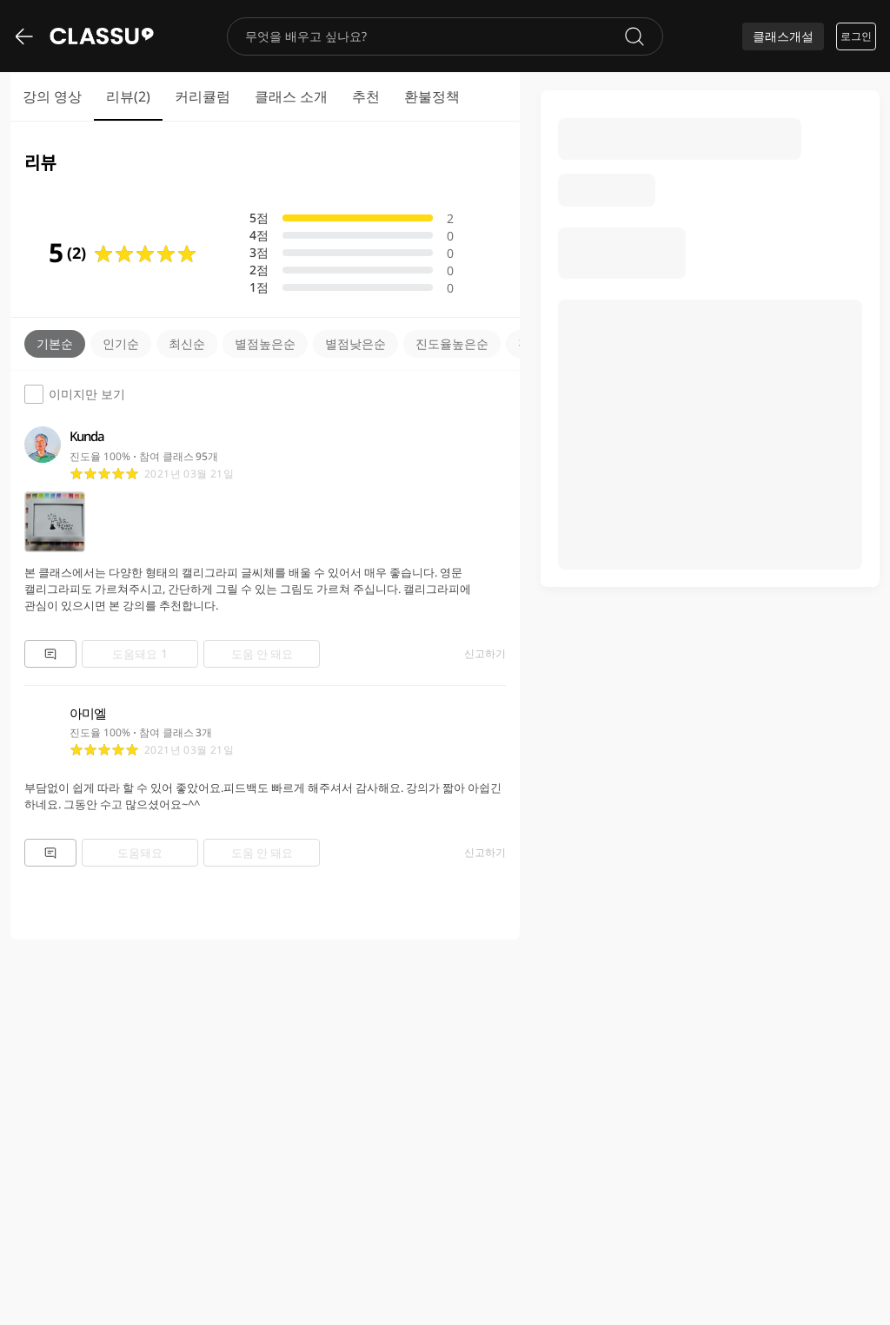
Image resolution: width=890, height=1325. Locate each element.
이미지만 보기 (74, 394)
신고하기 (485, 654)
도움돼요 (140, 653)
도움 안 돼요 (262, 654)
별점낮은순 (355, 343)
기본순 (55, 343)
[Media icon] (54, 521)
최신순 (187, 343)
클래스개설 (783, 36)
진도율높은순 (451, 343)
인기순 (121, 343)
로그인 (856, 36)
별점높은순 (265, 343)
